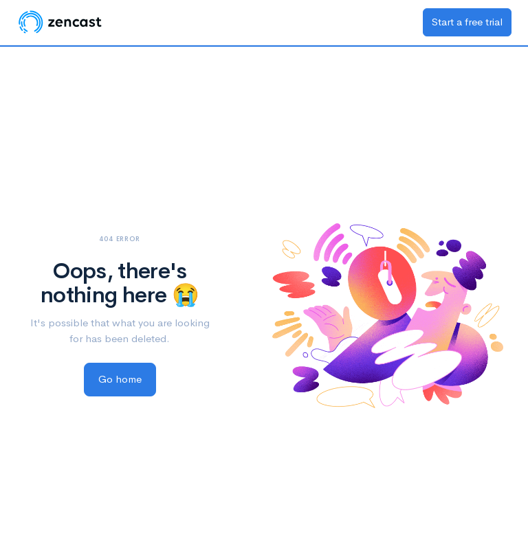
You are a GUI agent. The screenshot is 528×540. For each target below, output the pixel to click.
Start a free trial (467, 21)
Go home (120, 378)
